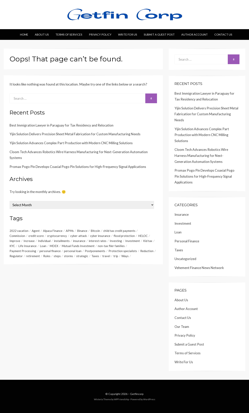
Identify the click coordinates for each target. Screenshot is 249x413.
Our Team (181, 327)
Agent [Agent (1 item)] (36, 230)
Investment (182, 223)
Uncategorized (185, 259)
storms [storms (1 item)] (68, 257)
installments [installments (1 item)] (62, 241)
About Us (42, 34)
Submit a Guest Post (159, 34)
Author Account (194, 34)
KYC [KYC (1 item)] (12, 246)
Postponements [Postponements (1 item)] (95, 251)
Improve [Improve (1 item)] (15, 241)
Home (24, 34)
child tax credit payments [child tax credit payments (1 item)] (119, 230)
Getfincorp (137, 394)
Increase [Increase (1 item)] (29, 241)
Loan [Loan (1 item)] (43, 246)
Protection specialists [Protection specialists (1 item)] (123, 251)
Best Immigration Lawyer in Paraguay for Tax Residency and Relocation (61, 125)
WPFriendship (121, 399)
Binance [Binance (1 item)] (82, 230)
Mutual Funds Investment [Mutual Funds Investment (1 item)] (78, 246)
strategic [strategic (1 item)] (82, 257)
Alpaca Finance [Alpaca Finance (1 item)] (52, 230)
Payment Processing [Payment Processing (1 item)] (23, 251)
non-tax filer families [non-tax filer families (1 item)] (111, 246)
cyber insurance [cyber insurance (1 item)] (100, 236)
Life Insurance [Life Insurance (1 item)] (27, 246)
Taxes (178, 250)
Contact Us (223, 34)
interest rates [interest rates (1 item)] (97, 241)
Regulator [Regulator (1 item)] (16, 257)
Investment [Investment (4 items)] (132, 241)
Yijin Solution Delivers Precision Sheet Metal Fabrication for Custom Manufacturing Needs (75, 134)
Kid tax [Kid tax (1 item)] (147, 241)
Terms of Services (68, 34)
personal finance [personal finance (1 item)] (50, 251)
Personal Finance (186, 241)
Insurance (181, 214)
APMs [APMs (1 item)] (70, 230)
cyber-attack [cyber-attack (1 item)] (78, 236)
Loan (177, 232)
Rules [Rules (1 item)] (46, 257)
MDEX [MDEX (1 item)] (54, 246)
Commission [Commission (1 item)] (17, 236)
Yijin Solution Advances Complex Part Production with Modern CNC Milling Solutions (71, 143)
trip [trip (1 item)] (115, 257)
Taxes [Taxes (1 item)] (95, 257)
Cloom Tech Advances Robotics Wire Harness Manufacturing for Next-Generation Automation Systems (201, 155)
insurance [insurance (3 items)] (79, 241)
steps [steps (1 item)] (57, 257)
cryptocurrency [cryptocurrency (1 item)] (57, 236)
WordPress (149, 399)
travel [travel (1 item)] (106, 257)
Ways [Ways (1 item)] (125, 257)
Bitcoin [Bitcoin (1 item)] (95, 230)
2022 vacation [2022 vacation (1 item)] (19, 230)
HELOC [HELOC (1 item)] (143, 236)
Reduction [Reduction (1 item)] (146, 251)
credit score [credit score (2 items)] (36, 236)
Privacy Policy (100, 34)
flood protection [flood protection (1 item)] (124, 236)
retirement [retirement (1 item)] (33, 257)
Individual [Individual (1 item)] (44, 241)
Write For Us (127, 34)
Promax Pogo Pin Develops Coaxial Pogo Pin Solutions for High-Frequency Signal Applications (78, 167)
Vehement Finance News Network (199, 268)
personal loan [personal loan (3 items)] (73, 251)
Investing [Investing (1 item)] (116, 241)
